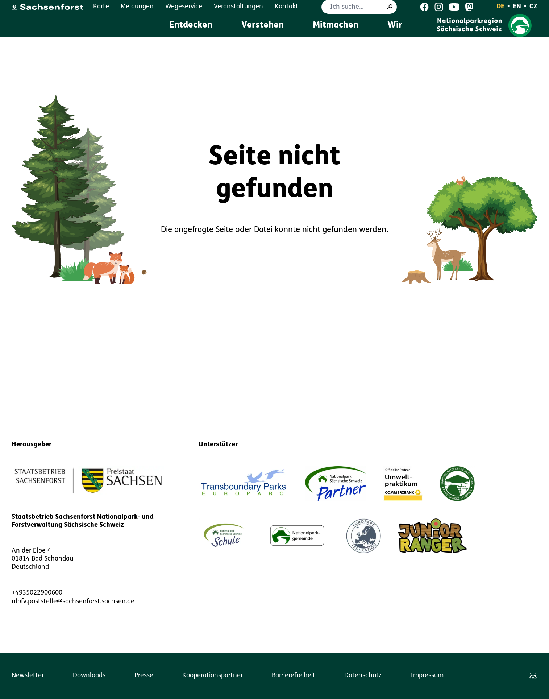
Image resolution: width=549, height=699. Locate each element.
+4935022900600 (37, 593)
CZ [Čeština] (533, 6)
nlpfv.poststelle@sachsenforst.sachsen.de (73, 601)
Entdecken (190, 25)
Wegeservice (183, 6)
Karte (101, 6)
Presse (143, 675)
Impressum (427, 675)
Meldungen (137, 6)
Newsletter (28, 675)
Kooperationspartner (212, 675)
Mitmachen (335, 25)
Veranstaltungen (238, 6)
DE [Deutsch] (500, 6)
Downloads (89, 675)
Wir (394, 25)
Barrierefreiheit (293, 675)
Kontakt (286, 6)
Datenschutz (363, 675)
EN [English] (517, 6)
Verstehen (262, 25)
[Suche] (389, 7)
